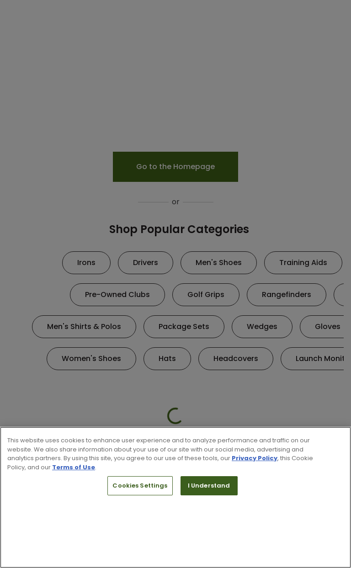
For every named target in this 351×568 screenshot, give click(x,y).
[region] (175, 497)
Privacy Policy (254, 458)
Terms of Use (73, 467)
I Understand (209, 485)
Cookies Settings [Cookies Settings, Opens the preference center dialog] (139, 485)
